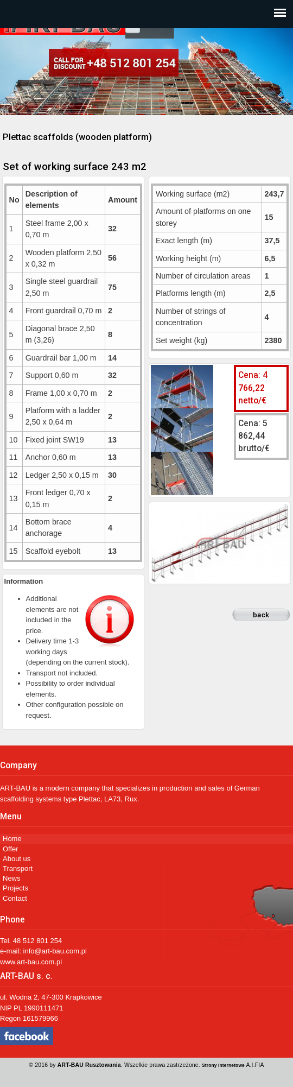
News (12, 878)
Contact (15, 898)
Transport (18, 868)
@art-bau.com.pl (61, 951)
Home (12, 839)
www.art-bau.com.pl (31, 962)
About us (16, 859)
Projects (15, 888)
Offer (10, 849)
